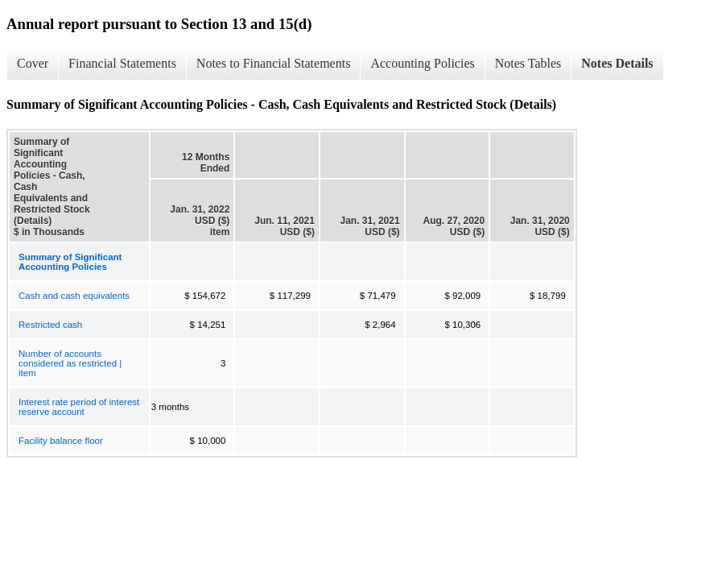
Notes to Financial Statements (273, 63)
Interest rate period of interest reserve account (79, 406)
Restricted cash (50, 324)
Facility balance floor (61, 440)
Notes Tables (528, 63)
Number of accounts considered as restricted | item (70, 363)
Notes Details (617, 63)
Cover (32, 63)
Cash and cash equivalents (74, 295)
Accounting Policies (422, 63)
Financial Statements (122, 63)
